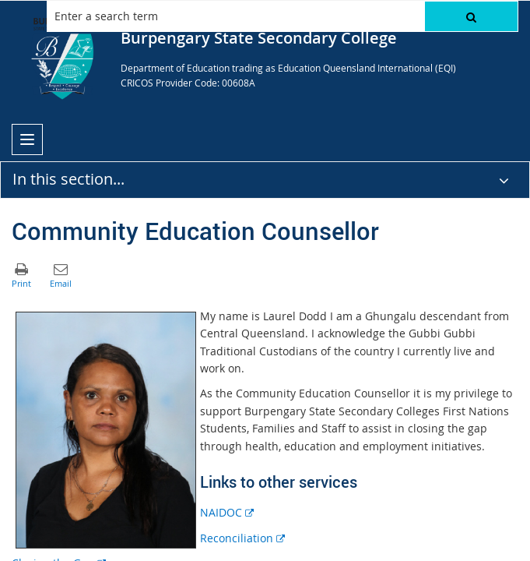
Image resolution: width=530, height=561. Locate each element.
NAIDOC (227, 512)
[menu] (27, 139)
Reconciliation (242, 538)
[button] (471, 16)
